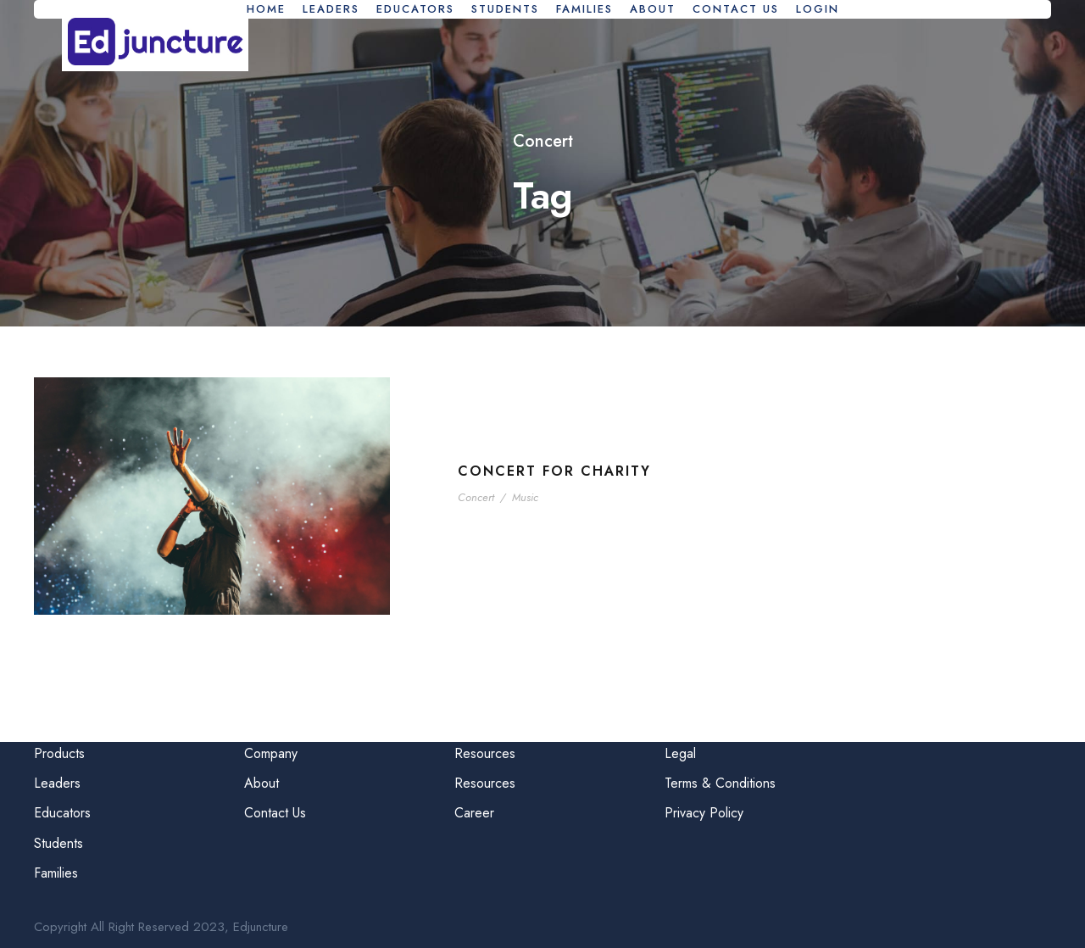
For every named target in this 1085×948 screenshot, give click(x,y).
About (653, 9)
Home (266, 9)
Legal (680, 753)
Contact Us (736, 9)
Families (584, 9)
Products (59, 753)
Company (271, 753)
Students (505, 9)
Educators (415, 9)
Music (525, 497)
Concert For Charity (554, 471)
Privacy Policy (704, 813)
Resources (484, 753)
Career (474, 813)
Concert (476, 497)
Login (817, 9)
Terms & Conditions (720, 783)
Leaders (331, 9)
